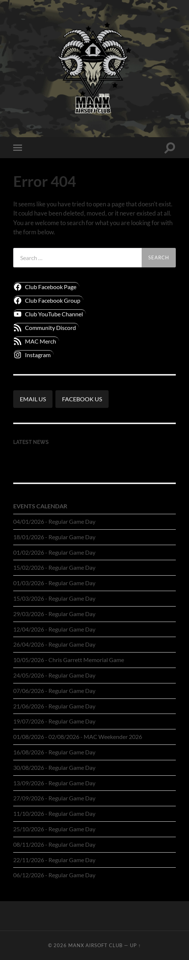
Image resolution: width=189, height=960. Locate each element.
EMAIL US (33, 398)
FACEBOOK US (82, 398)
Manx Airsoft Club (95, 945)
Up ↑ (135, 945)
